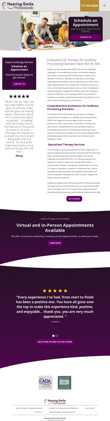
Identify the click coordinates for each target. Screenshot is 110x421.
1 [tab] (53, 336)
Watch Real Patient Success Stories (55, 342)
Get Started (74, 199)
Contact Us (85, 37)
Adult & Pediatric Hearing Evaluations (29, 408)
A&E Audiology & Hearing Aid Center (62, 412)
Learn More (55, 243)
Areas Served (89, 408)
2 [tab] (56, 336)
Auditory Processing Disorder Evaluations (63, 408)
